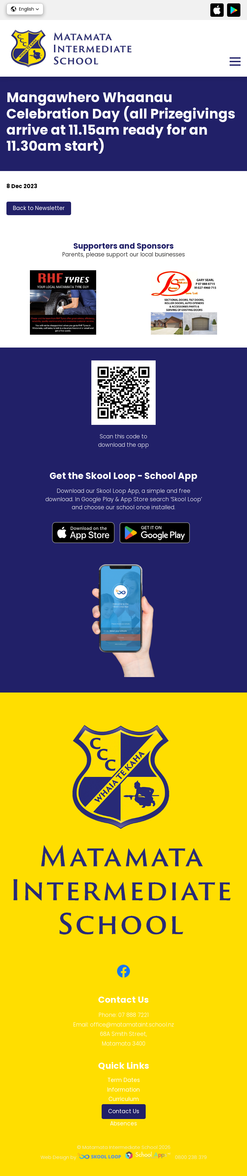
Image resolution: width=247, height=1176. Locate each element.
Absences (123, 1123)
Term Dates (123, 1080)
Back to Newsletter (39, 208)
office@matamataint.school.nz (132, 1024)
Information (123, 1090)
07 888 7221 (133, 1015)
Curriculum (123, 1099)
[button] (25, 9)
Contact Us (123, 1111)
